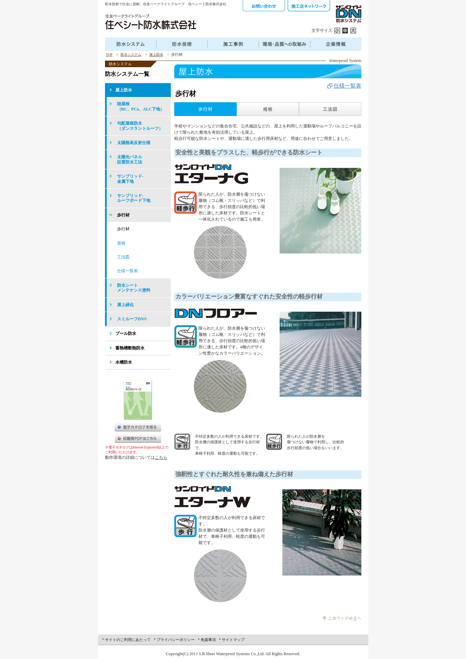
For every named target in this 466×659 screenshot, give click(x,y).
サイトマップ (233, 640)
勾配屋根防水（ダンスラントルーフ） (140, 126)
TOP (109, 54)
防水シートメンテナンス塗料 (133, 288)
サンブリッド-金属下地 (130, 179)
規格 (121, 243)
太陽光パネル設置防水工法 (129, 159)
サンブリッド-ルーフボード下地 (133, 198)
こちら (161, 457)
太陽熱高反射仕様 (133, 142)
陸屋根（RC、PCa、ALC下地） (141, 106)
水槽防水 (123, 362)
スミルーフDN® (132, 319)
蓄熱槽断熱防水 (129, 348)
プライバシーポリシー (176, 640)
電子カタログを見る (138, 427)
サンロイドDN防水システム (348, 14)
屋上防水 (156, 54)
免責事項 (208, 640)
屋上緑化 (125, 304)
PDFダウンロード (138, 438)
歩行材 (123, 215)
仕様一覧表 (347, 85)
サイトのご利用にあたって (128, 640)
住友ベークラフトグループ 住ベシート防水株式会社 (150, 21)
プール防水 (125, 333)
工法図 (123, 257)
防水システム (131, 54)
